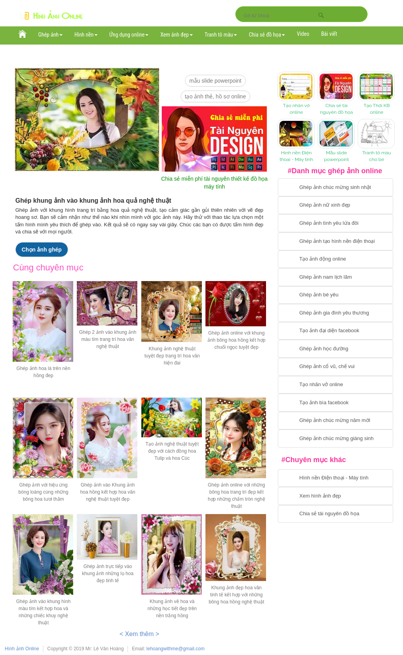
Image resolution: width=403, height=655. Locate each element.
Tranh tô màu (221, 34)
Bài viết (329, 34)
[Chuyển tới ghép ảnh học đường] (335, 349)
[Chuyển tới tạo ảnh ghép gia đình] (335, 313)
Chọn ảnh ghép (42, 249)
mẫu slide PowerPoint (215, 81)
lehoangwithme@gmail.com (175, 648)
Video (303, 34)
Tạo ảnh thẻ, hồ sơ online (215, 96)
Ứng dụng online (129, 34)
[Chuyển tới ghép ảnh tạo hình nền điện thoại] (335, 241)
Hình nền (86, 34)
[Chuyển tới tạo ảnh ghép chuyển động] (335, 259)
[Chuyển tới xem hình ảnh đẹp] (335, 496)
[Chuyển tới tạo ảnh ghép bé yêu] (335, 295)
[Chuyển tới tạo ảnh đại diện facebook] (335, 331)
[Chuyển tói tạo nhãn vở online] (335, 385)
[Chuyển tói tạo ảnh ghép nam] (335, 277)
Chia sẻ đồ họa (267, 34)
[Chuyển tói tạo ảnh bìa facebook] (335, 403)
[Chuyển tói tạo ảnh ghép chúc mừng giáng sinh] (335, 438)
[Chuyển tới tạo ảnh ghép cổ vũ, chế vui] (335, 367)
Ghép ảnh (50, 34)
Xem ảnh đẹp (176, 34)
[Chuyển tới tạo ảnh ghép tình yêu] (335, 223)
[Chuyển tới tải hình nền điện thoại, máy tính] (335, 478)
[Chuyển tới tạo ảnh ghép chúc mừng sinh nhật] (335, 187)
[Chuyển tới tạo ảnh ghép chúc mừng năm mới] (335, 421)
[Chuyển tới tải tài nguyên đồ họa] (335, 514)
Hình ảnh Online (22, 648)
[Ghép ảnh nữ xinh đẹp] (335, 205)
